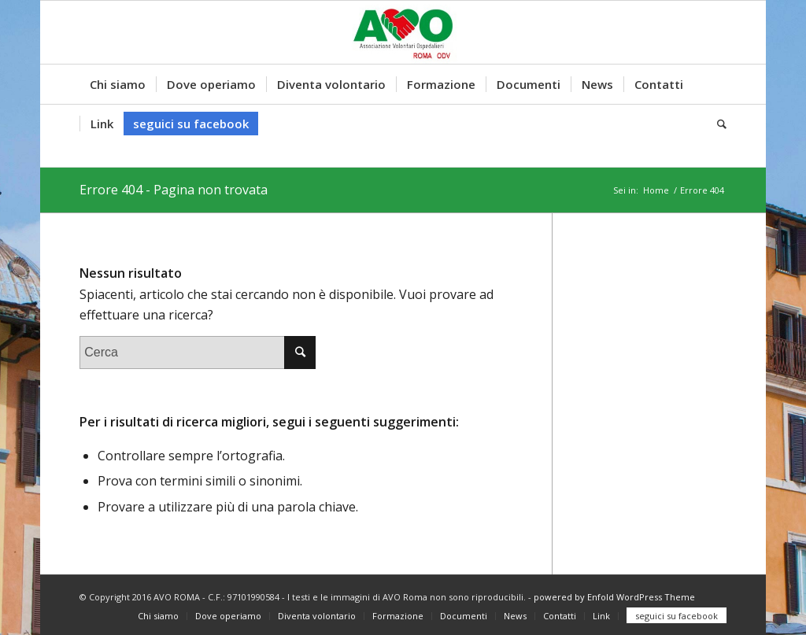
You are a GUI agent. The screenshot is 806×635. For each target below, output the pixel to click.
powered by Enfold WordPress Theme (614, 597)
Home (656, 190)
